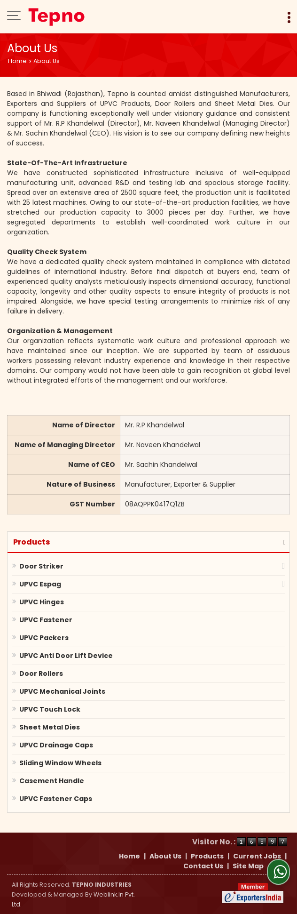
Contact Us (203, 866)
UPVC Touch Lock (49, 709)
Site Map (248, 866)
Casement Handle (51, 781)
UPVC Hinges (41, 602)
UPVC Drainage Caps (56, 745)
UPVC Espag (40, 584)
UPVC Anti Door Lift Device (66, 655)
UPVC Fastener (45, 620)
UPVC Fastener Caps (55, 798)
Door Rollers (41, 673)
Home (17, 61)
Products (31, 542)
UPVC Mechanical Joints (62, 691)
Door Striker (41, 566)
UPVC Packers (44, 637)
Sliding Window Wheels (60, 763)
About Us (165, 856)
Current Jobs (257, 856)
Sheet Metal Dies (49, 727)
